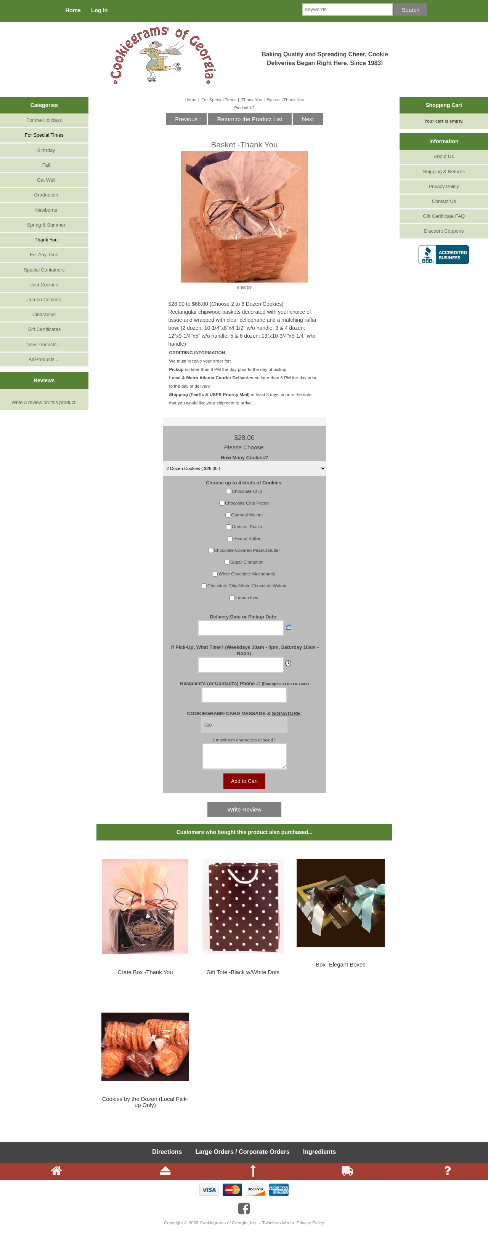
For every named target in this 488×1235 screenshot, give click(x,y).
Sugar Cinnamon (246, 561)
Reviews (44, 380)
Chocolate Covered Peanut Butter (247, 550)
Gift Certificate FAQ (444, 216)
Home (73, 10)
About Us (444, 156)
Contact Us (444, 201)
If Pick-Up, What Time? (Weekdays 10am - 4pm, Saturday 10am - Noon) (245, 650)
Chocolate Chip (247, 491)
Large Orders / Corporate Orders (242, 1156)
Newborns (44, 210)
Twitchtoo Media (278, 1227)
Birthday (44, 150)
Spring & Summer (44, 225)
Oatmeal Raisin (247, 526)
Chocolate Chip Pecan (247, 502)
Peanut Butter (246, 538)
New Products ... (44, 344)
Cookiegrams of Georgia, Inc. (228, 1227)
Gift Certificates (44, 329)
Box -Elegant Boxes (340, 969)
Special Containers (44, 270)
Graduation (44, 195)
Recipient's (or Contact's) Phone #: (244, 683)
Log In (99, 10)
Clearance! (44, 314)
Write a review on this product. (44, 401)
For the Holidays (44, 120)
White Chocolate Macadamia (246, 573)
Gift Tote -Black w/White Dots (242, 977)
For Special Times (219, 99)
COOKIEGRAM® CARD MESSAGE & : (244, 713)
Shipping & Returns (444, 171)
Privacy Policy (444, 186)
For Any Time (44, 254)
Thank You (251, 99)
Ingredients (319, 1156)
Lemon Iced (246, 597)
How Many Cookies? (244, 457)
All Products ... (44, 359)
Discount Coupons (444, 231)
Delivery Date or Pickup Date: (244, 617)
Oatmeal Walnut (247, 514)
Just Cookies (44, 285)
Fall (44, 165)
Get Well (44, 180)
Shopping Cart (443, 105)
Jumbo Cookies (44, 299)
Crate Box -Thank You (145, 977)
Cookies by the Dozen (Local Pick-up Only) (145, 1107)
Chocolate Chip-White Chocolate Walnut (246, 585)
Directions (167, 1156)
